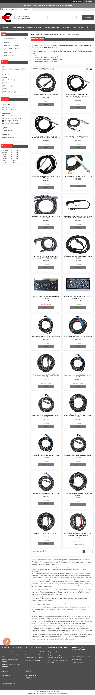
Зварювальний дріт (54, 652)
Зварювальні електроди (55, 655)
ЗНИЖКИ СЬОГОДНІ (11, 42)
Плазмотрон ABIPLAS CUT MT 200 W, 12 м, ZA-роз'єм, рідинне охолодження (78, 534)
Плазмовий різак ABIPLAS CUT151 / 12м (46, 493)
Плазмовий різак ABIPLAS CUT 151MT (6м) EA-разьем (78, 494)
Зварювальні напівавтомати (9, 652)
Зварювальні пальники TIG (33, 655)
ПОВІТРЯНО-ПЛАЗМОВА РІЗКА (55, 34)
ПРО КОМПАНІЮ (79, 27)
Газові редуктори (76, 659)
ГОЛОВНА (5, 27)
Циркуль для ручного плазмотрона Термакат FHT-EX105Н (46, 297)
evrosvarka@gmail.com (10, 116)
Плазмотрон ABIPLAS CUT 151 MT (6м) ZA (46, 533)
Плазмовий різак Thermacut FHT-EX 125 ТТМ (78, 176)
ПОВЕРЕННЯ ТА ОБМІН (52, 27)
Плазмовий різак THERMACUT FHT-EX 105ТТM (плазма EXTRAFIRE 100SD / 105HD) (78, 96)
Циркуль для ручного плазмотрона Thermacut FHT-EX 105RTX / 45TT (78, 297)
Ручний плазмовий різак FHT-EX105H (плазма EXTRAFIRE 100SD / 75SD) (46, 257)
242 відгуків (79, 1)
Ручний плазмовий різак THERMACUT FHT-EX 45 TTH (46, 217)
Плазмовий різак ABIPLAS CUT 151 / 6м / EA (46, 455)
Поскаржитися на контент (46, 693)
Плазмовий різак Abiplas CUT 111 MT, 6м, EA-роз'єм (78, 415)
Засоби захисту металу (78, 654)
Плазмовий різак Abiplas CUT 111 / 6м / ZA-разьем (46, 415)
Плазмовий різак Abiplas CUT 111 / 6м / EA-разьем (78, 375)
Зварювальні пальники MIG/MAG (34, 652)
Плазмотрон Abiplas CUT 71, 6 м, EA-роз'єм (46, 336)
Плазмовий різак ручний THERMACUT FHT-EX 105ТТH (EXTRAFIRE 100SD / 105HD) (78, 217)
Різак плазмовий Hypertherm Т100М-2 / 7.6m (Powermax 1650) (78, 137)
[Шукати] (75, 17)
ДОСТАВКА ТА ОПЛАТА (33, 27)
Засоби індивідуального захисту (81, 656)
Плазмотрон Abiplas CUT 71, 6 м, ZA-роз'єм (78, 336)
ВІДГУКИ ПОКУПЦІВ (11, 45)
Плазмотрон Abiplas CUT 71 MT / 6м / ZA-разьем (46, 375)
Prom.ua (56, 691)
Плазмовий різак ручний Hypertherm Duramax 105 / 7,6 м (78, 257)
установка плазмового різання (83, 561)
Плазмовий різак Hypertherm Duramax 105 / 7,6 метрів (46, 177)
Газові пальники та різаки (32, 660)
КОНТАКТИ (66, 27)
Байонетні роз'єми (77, 662)
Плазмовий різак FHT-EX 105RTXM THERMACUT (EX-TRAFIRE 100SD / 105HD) (46, 137)
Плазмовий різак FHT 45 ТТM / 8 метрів (46, 95)
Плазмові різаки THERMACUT (33, 657)
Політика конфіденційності (61, 693)
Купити (46, 104)
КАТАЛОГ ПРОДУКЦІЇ (11, 39)
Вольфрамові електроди (55, 657)
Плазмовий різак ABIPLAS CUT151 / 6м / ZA (78, 455)
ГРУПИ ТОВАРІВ (17, 27)
